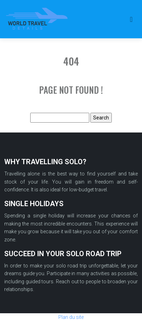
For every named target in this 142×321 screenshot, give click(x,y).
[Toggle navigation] (131, 19)
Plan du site (71, 317)
